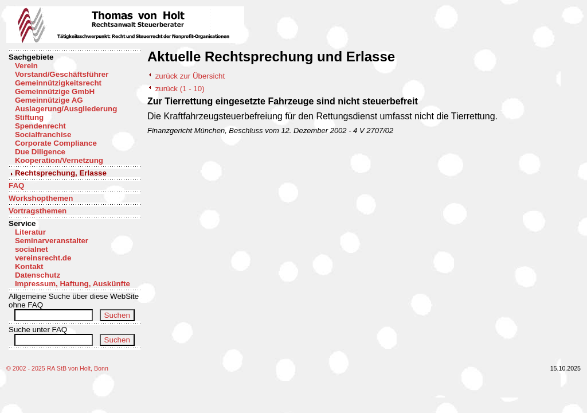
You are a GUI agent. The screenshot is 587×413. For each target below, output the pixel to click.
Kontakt (29, 266)
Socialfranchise (43, 134)
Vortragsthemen (37, 210)
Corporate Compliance (56, 143)
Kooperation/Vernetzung (59, 160)
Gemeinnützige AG (49, 100)
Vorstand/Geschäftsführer (61, 74)
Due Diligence (40, 151)
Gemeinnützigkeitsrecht (58, 83)
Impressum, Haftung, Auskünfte (72, 283)
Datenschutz (37, 275)
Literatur (30, 232)
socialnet (31, 249)
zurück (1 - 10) (180, 88)
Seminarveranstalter (51, 240)
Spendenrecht (40, 126)
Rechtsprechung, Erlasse (61, 173)
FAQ (16, 185)
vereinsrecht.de (43, 258)
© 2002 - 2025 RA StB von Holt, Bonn (57, 368)
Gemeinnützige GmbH (55, 91)
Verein (26, 65)
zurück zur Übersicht (190, 76)
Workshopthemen (41, 198)
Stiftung (29, 117)
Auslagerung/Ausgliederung (66, 108)
